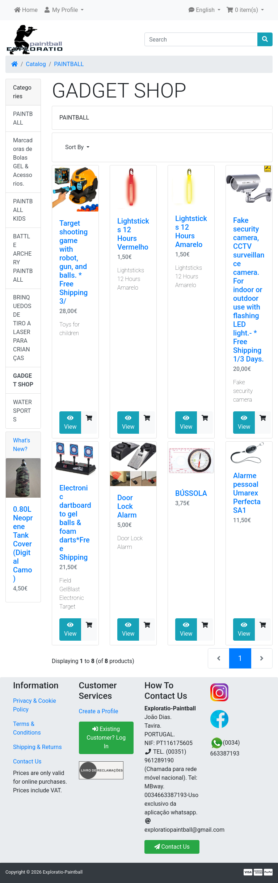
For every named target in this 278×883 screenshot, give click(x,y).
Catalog (36, 64)
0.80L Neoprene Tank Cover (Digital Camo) (23, 544)
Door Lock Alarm (127, 506)
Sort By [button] (75, 147)
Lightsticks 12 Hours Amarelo (191, 231)
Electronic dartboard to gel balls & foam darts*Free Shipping (75, 523)
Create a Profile (98, 711)
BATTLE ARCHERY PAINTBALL (23, 258)
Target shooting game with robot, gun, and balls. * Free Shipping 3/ (73, 262)
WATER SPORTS (22, 411)
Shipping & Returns (37, 747)
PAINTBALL (69, 64)
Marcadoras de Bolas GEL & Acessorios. (23, 162)
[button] (64, 10)
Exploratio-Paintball (63, 872)
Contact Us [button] (172, 846)
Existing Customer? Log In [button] (106, 738)
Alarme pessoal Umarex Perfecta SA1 (247, 493)
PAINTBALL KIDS (23, 210)
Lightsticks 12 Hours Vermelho (133, 234)
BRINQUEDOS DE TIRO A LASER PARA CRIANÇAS (22, 328)
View (70, 422)
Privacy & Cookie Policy (34, 705)
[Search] (201, 39)
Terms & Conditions (27, 728)
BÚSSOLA (191, 493)
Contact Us (27, 761)
